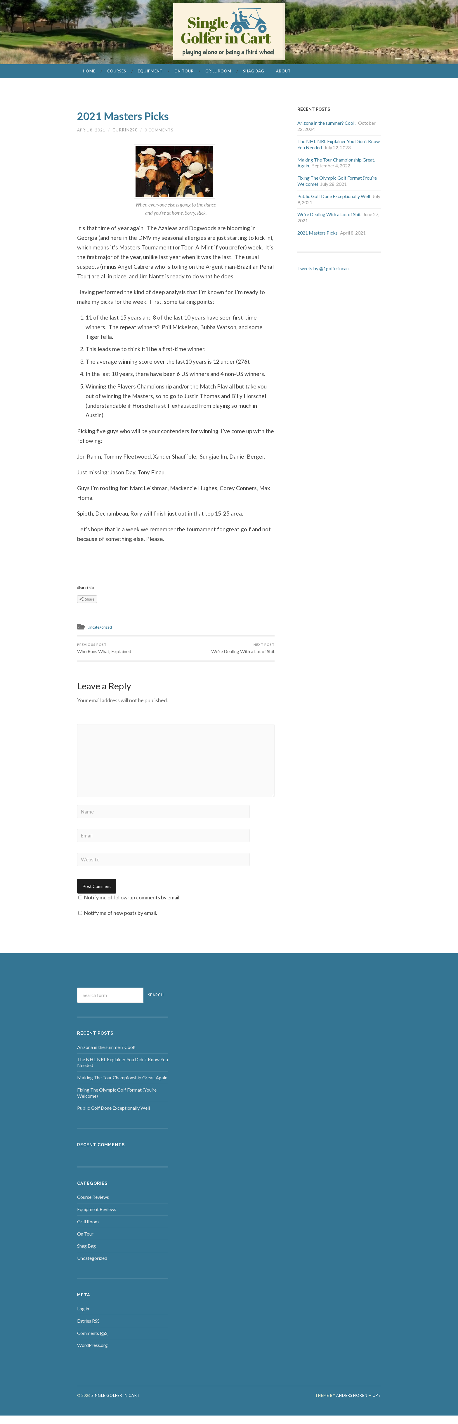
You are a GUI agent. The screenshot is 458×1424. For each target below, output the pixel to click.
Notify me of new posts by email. (120, 921)
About (283, 71)
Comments (92, 1341)
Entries (88, 1329)
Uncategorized (102, 626)
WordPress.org (92, 1353)
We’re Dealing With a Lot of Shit (240, 649)
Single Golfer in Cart (115, 1404)
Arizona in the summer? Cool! (326, 123)
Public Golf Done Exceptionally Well (333, 196)
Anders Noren (351, 1404)
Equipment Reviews (96, 1217)
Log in (83, 1317)
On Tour (184, 71)
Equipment (150, 71)
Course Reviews (93, 1205)
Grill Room (218, 71)
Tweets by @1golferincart (323, 268)
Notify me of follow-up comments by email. (132, 906)
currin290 (126, 129)
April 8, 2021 (92, 129)
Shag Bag (253, 71)
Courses (116, 71)
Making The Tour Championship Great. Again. (122, 1086)
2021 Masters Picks (134, 115)
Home (89, 71)
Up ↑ (377, 1404)
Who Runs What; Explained (106, 649)
